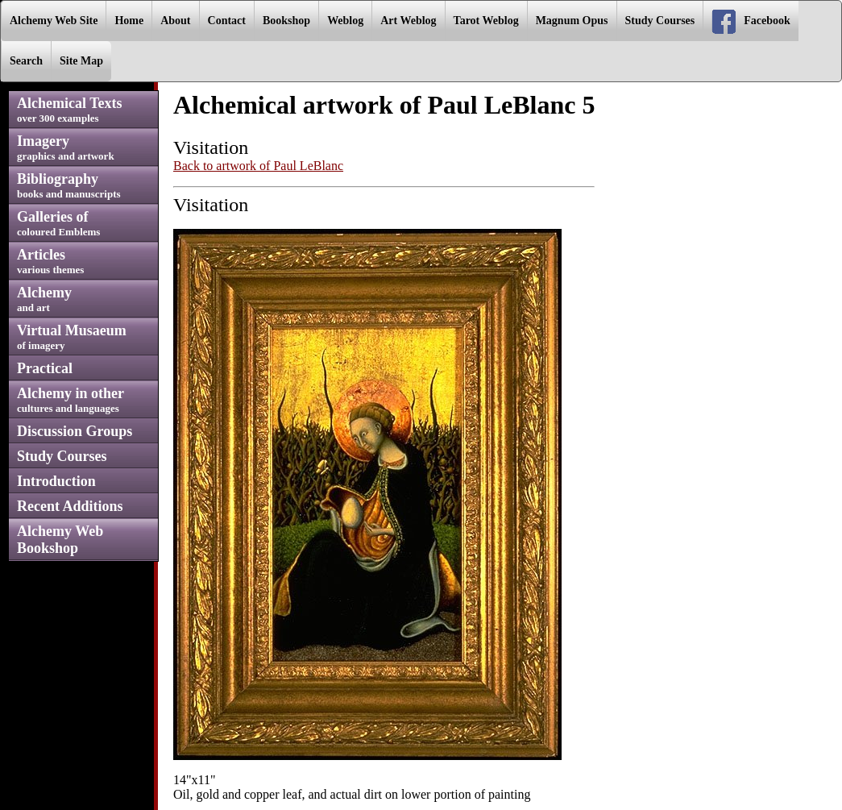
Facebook (750, 22)
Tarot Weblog (486, 21)
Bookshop (286, 21)
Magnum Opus (572, 21)
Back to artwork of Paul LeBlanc (258, 165)
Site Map (81, 61)
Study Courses (660, 21)
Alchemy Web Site (53, 21)
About (175, 21)
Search (26, 61)
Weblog (345, 21)
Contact (227, 21)
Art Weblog (408, 21)
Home (128, 21)
